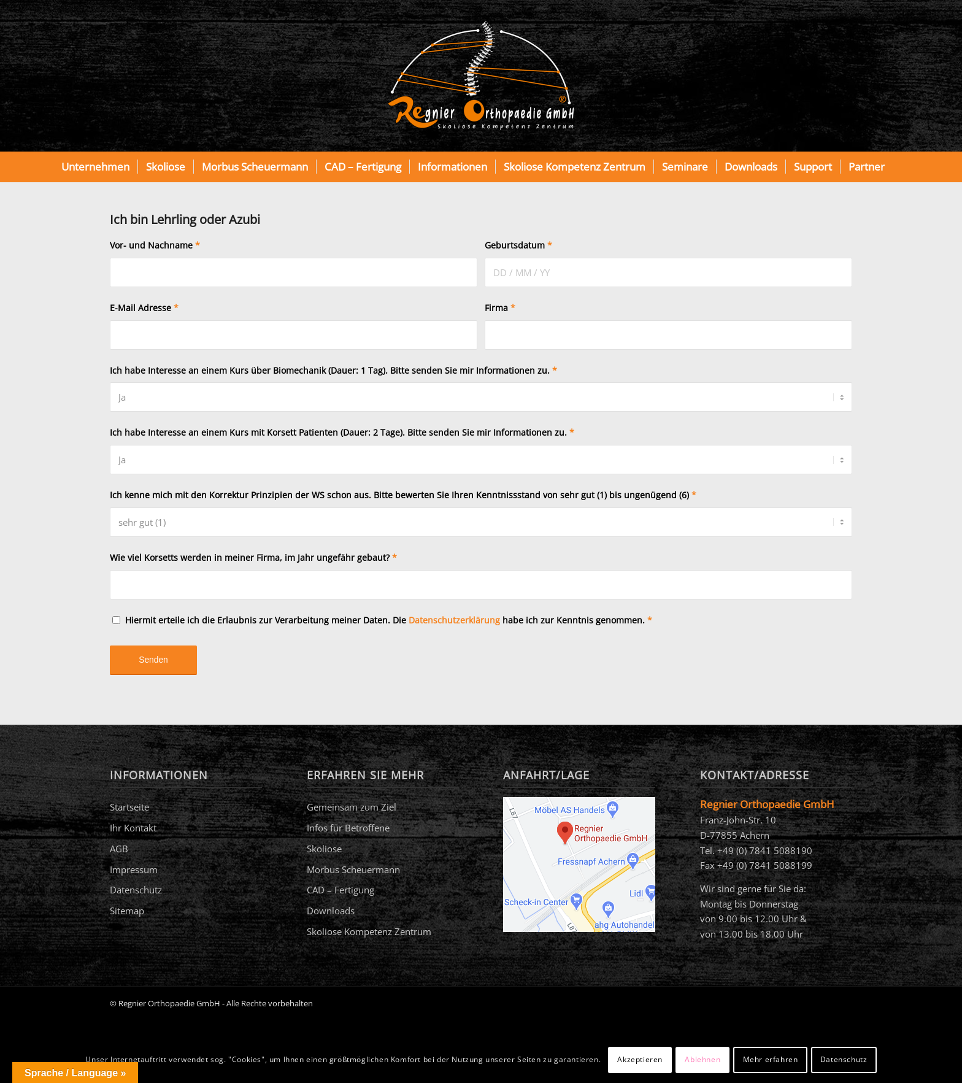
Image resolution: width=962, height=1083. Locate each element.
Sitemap (127, 910)
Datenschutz (136, 890)
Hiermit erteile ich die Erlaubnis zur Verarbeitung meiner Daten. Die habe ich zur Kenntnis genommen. (388, 620)
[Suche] (901, 167)
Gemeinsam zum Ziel (351, 807)
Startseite (129, 807)
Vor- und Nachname (155, 245)
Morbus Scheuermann (353, 869)
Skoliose (324, 848)
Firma (500, 308)
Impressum (134, 869)
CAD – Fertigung (340, 890)
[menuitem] (95, 167)
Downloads (331, 910)
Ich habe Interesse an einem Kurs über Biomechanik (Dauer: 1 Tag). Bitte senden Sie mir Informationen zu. (333, 370)
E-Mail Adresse (144, 308)
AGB (119, 848)
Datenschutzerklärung (454, 620)
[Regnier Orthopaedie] (481, 76)
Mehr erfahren (770, 1059)
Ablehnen (702, 1059)
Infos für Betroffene (348, 828)
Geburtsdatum (518, 245)
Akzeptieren (640, 1059)
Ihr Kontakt (133, 828)
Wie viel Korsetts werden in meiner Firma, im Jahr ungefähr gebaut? (253, 557)
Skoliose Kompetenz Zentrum (369, 931)
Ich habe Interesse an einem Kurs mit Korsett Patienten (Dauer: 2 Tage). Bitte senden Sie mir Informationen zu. (342, 432)
